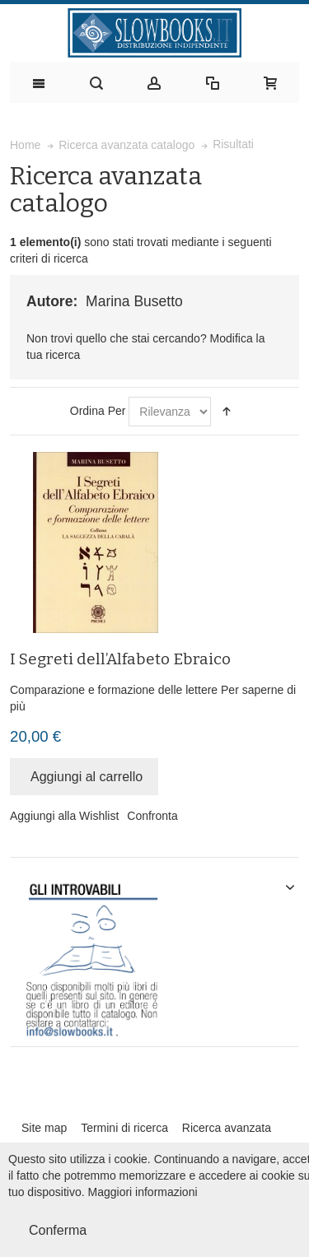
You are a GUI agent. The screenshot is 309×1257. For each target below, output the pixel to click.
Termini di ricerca (124, 1127)
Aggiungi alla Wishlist (64, 815)
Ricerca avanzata (226, 1127)
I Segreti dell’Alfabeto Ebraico (120, 658)
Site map (44, 1127)
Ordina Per (98, 410)
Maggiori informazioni (143, 1192)
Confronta (152, 815)
